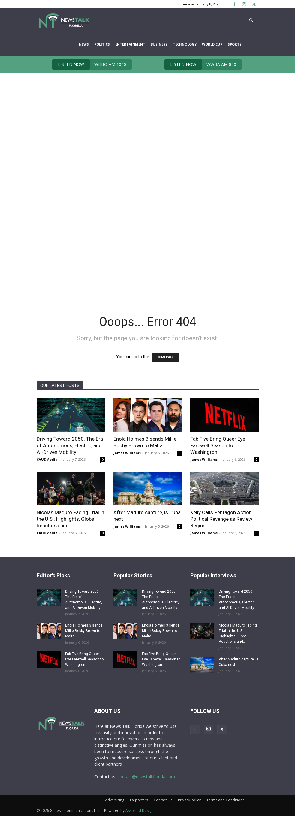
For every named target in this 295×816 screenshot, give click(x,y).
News (84, 44)
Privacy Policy (189, 800)
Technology (185, 44)
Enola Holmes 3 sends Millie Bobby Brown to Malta (84, 630)
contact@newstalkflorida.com (146, 776)
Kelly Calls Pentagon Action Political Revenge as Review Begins (221, 519)
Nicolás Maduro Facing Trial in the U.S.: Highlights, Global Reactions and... (70, 519)
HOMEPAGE (165, 357)
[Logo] (64, 20)
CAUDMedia (47, 459)
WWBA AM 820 (200, 64)
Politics (102, 44)
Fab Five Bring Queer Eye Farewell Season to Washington (217, 445)
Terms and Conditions (225, 800)
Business (159, 44)
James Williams (127, 453)
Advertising (114, 800)
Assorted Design (139, 810)
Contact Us (163, 800)
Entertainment (130, 44)
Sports (235, 44)
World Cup (212, 44)
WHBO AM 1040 (89, 64)
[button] (251, 20)
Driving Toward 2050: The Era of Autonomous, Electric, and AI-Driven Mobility (70, 445)
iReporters (139, 800)
